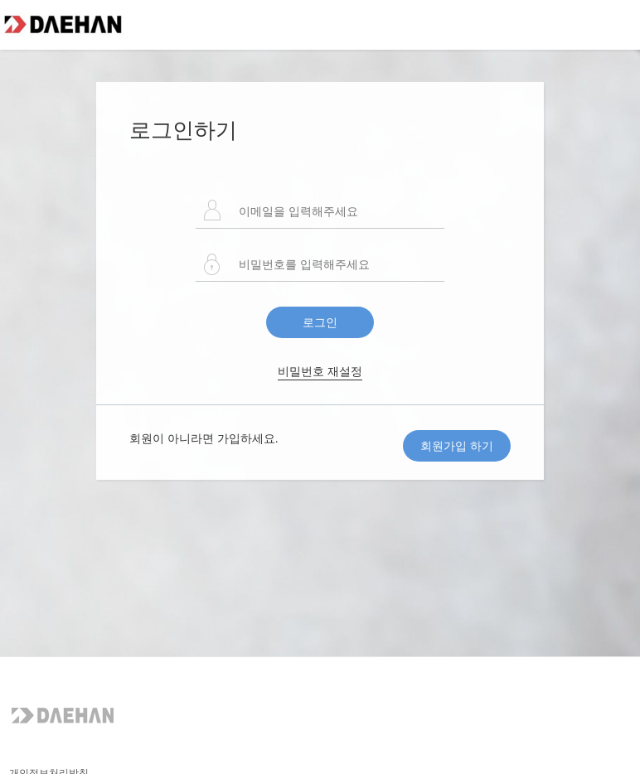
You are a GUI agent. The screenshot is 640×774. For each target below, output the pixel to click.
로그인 (320, 322)
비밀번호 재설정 (320, 371)
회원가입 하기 (456, 445)
